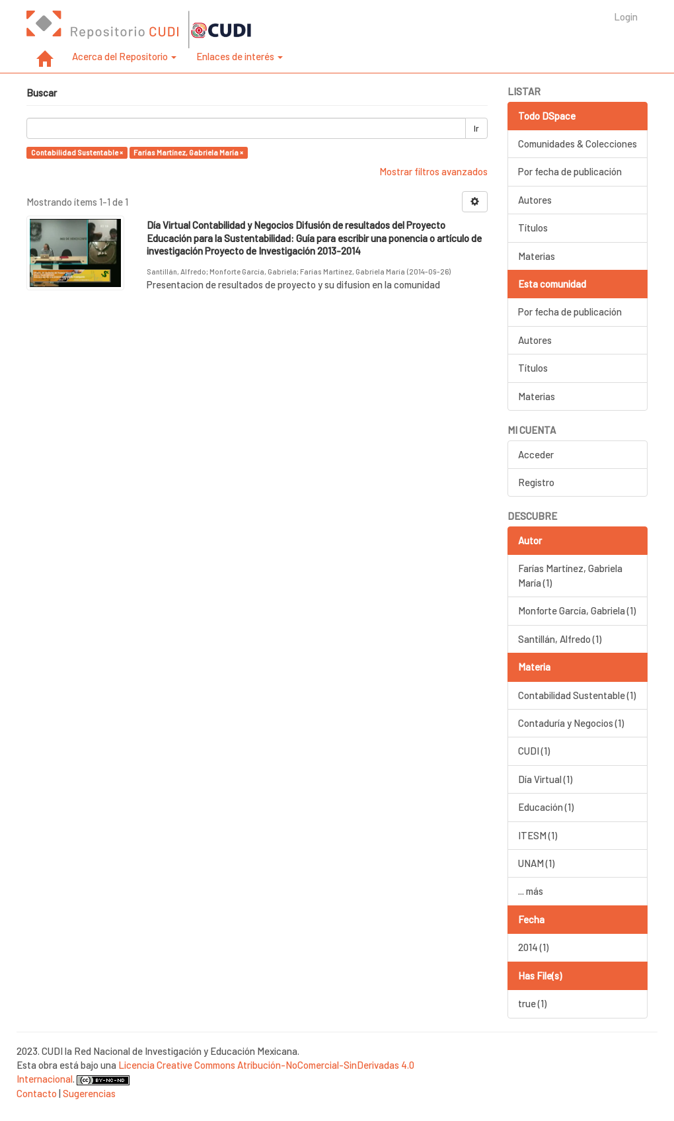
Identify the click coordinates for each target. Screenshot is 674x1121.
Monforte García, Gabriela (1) (577, 610)
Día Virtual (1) (545, 779)
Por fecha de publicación (570, 171)
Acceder (536, 454)
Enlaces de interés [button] (239, 56)
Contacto (37, 1093)
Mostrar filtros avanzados (433, 171)
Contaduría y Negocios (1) (571, 723)
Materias (536, 256)
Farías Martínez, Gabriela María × (188, 152)
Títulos (533, 227)
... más (530, 891)
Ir (476, 128)
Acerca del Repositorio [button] (124, 56)
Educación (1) (546, 807)
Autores (535, 200)
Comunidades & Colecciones (577, 143)
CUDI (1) (534, 751)
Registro (536, 482)
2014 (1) (533, 947)
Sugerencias (89, 1093)
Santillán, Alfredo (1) (559, 639)
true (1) (532, 1003)
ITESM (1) (537, 835)
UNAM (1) (536, 863)
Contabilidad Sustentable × (77, 152)
